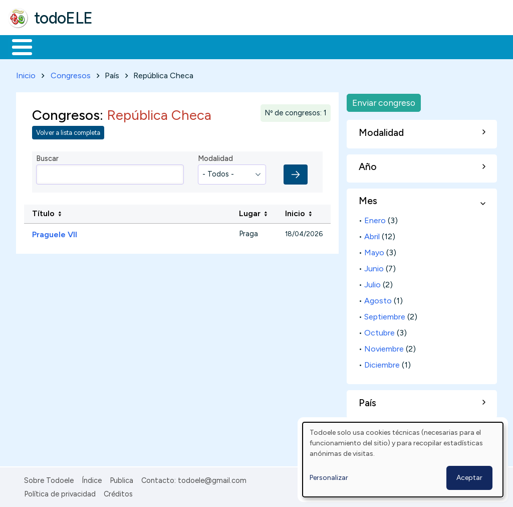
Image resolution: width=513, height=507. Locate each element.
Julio (372, 283)
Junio (374, 267)
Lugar (250, 212)
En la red (236, 46)
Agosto (378, 299)
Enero (375, 219)
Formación (121, 46)
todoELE (63, 18)
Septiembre (384, 315)
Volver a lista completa (68, 131)
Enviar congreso (383, 100)
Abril (372, 235)
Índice (92, 478)
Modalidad (215, 156)
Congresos (71, 73)
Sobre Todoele (49, 478)
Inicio (17, 46)
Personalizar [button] (329, 477)
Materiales (56, 46)
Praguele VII (54, 233)
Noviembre (384, 347)
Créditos (118, 491)
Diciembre (382, 363)
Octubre (379, 331)
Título (43, 212)
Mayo (374, 251)
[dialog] (403, 459)
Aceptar (469, 477)
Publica (121, 478)
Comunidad (366, 46)
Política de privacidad (60, 491)
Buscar (411, 46)
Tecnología (300, 46)
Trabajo (180, 46)
